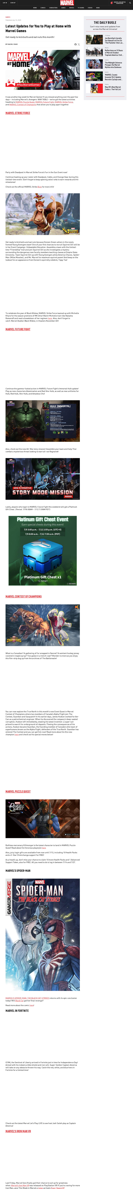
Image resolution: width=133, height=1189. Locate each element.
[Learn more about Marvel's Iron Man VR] (20, 1185)
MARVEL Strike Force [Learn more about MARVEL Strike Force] (64, 102)
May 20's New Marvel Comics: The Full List (113, 88)
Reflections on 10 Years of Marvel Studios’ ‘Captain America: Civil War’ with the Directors (114, 53)
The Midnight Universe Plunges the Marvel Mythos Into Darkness (113, 64)
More (98, 8)
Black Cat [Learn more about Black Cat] (19, 1000)
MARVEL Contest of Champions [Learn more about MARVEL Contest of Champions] (22, 104)
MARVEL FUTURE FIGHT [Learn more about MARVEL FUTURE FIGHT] (18, 329)
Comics (43, 8)
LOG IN (5, 3)
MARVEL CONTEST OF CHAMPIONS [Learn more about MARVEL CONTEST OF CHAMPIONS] (24, 596)
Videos (90, 8)
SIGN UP (12, 3)
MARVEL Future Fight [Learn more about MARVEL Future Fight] (44, 102)
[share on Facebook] (75, 44)
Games (63, 8)
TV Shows (81, 8)
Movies (71, 8)
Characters (53, 8)
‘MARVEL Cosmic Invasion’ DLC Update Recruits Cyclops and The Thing (113, 78)
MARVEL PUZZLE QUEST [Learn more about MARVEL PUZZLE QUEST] (18, 791)
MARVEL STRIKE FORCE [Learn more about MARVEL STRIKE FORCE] (18, 113)
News (35, 8)
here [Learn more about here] (50, 318)
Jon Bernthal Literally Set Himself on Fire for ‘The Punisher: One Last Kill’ (114, 41)
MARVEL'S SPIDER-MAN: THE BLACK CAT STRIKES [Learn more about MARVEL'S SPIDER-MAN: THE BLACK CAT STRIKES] (27, 998)
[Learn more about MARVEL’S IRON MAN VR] (18, 1131)
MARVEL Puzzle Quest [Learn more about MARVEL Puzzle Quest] (24, 102)
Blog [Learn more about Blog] (40, 187)
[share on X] (79, 44)
